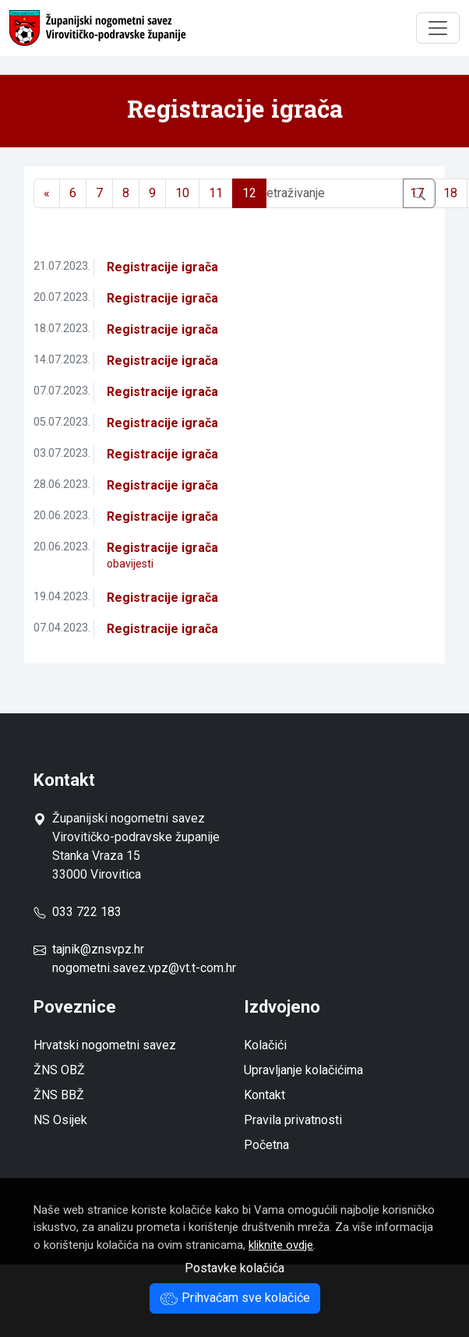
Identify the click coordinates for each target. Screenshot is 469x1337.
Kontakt (264, 1095)
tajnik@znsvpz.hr (98, 949)
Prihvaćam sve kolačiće (235, 1297)
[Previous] (47, 193)
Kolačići (265, 1045)
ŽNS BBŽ (59, 1095)
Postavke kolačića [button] (234, 1268)
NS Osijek (60, 1119)
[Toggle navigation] (438, 28)
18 (450, 193)
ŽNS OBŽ (59, 1070)
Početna (266, 1144)
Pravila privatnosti (293, 1119)
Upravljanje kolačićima (303, 1070)
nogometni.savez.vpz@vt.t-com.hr (144, 967)
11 (216, 193)
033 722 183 (78, 911)
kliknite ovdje (281, 1245)
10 (182, 193)
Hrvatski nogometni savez (105, 1045)
